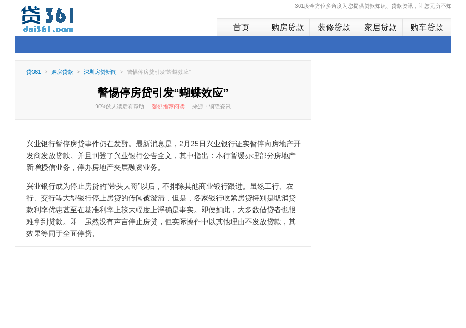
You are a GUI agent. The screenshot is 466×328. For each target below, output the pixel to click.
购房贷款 (287, 27)
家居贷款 (380, 27)
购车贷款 (426, 27)
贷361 (33, 72)
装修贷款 (334, 27)
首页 (241, 27)
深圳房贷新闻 (100, 72)
